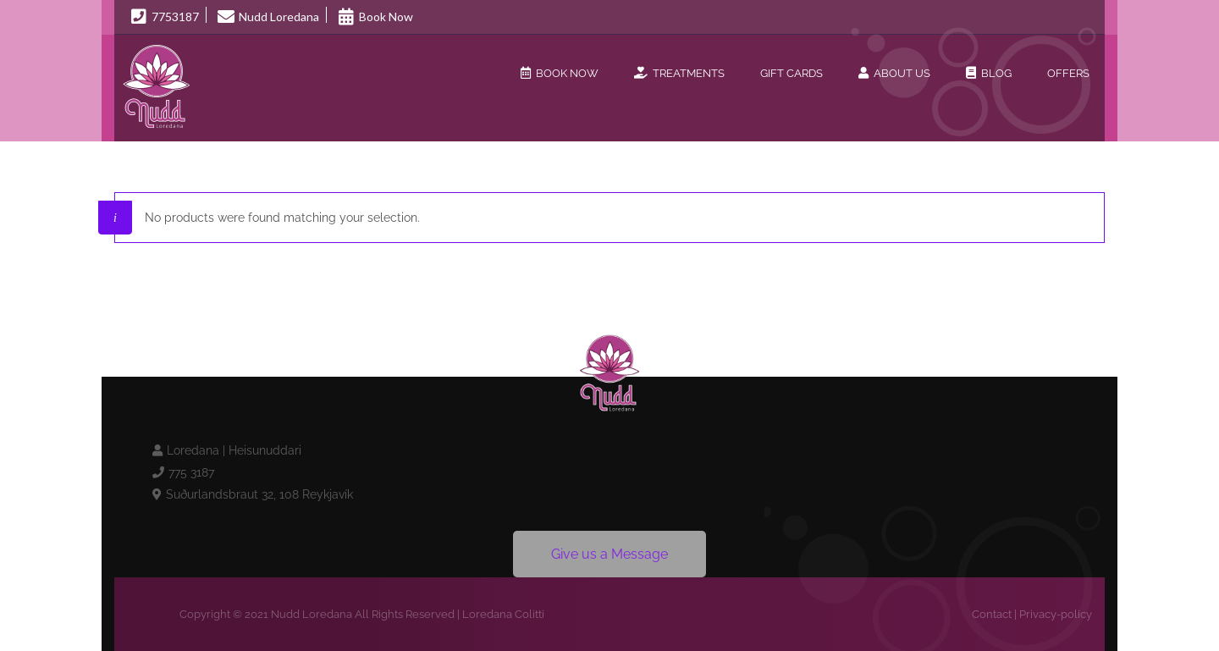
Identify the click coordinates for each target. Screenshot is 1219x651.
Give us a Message (609, 554)
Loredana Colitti (503, 614)
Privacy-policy (1055, 614)
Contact (992, 614)
